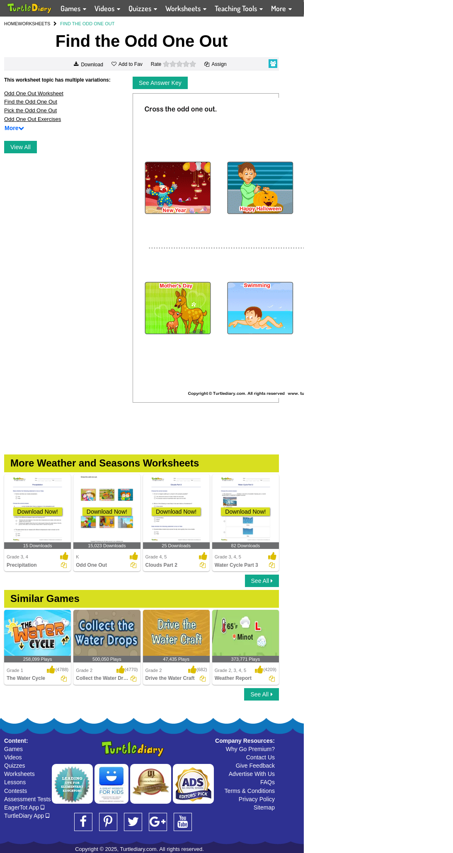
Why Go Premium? (250, 749)
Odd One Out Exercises (32, 119)
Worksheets (19, 774)
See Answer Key (160, 83)
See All (262, 581)
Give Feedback (255, 765)
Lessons (15, 782)
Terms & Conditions (250, 791)
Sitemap (264, 807)
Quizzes (14, 765)
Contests (15, 791)
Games (13, 749)
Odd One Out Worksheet (33, 93)
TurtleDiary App (26, 815)
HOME (11, 23)
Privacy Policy (257, 799)
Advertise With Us (252, 774)
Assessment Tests (27, 799)
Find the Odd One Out (30, 102)
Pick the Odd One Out (30, 110)
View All (20, 147)
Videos (13, 757)
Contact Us (260, 757)
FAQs (267, 782)
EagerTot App (24, 807)
